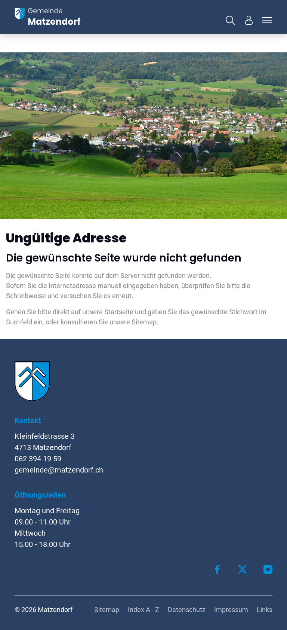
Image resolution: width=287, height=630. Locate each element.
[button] (232, 20)
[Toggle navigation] (266, 20)
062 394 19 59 (38, 458)
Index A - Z (143, 610)
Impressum (231, 610)
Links (264, 610)
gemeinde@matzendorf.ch (59, 469)
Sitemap (106, 610)
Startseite (118, 312)
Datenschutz (187, 610)
